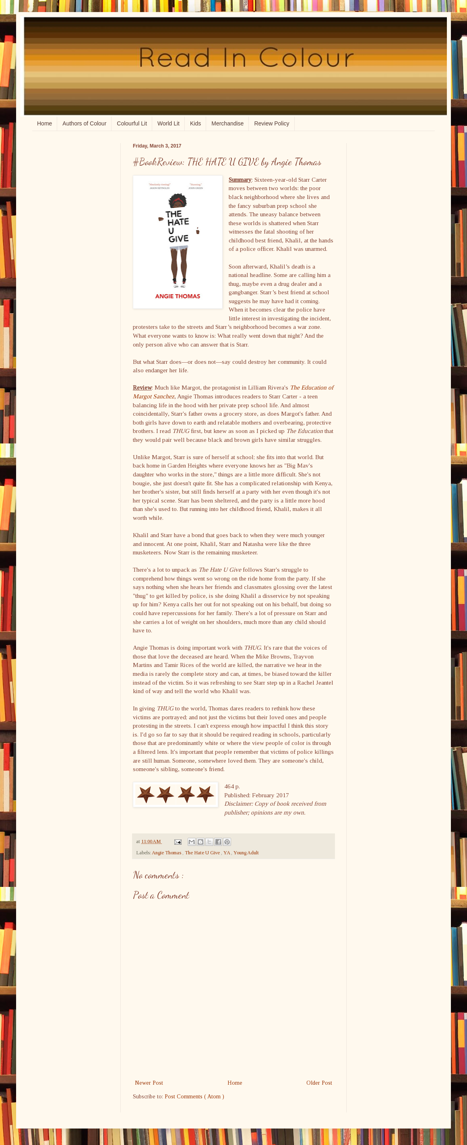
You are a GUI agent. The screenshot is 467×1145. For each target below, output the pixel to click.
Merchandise (227, 123)
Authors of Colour (84, 123)
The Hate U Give (203, 853)
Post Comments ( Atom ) (194, 1097)
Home (44, 123)
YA (227, 853)
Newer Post (149, 1083)
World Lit (168, 123)
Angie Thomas (167, 853)
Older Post (319, 1083)
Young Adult (246, 853)
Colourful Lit (132, 123)
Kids (195, 123)
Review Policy (271, 123)
